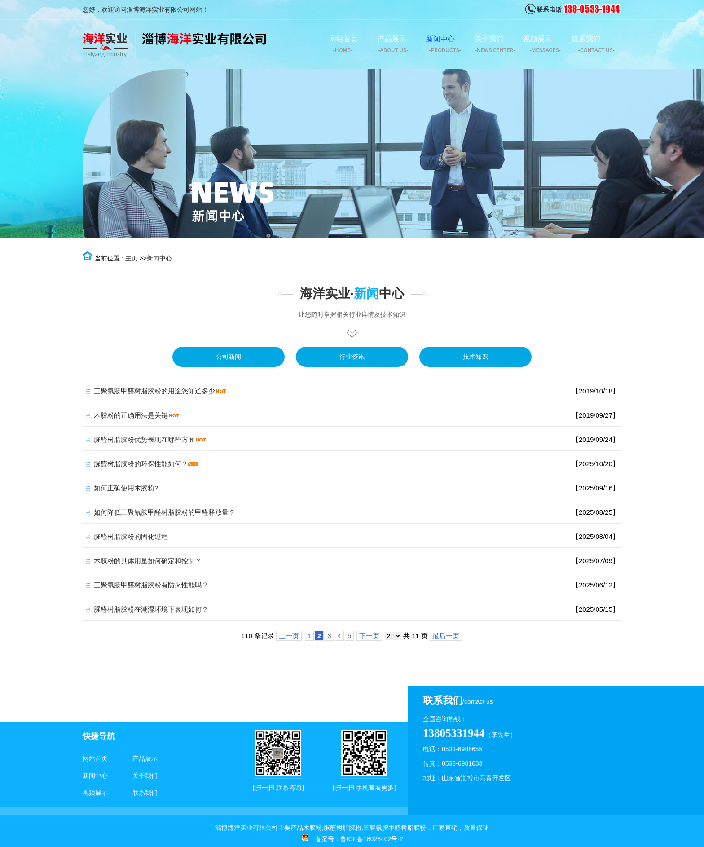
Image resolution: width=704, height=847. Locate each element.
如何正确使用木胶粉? (126, 488)
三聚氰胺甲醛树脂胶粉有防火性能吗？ (151, 585)
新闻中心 (159, 258)
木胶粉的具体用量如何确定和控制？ (148, 561)
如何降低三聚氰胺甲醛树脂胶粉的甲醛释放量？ (164, 512)
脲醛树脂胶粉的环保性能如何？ (141, 464)
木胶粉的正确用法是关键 (131, 415)
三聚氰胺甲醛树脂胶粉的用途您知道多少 (154, 391)
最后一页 (445, 636)
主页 (131, 258)
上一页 (289, 636)
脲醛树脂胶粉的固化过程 (131, 536)
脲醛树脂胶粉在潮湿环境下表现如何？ (151, 609)
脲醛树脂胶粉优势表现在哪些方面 (144, 439)
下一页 (369, 636)
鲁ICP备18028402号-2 (371, 839)
